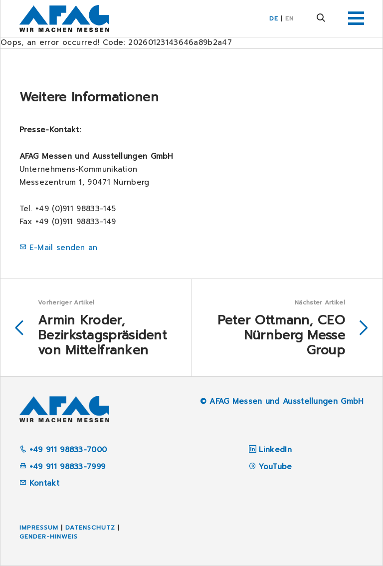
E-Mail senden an (63, 247)
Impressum (38, 527)
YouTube (275, 466)
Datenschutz (90, 527)
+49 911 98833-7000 (63, 449)
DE (273, 18)
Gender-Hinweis (48, 536)
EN (289, 18)
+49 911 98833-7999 (62, 466)
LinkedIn (275, 449)
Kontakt (39, 483)
